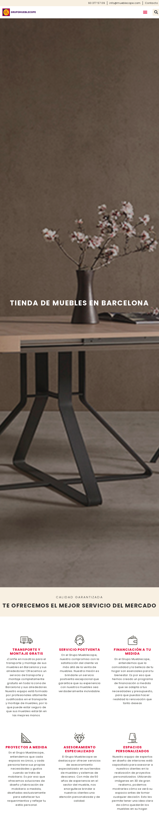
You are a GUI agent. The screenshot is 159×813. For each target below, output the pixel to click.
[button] (145, 12)
